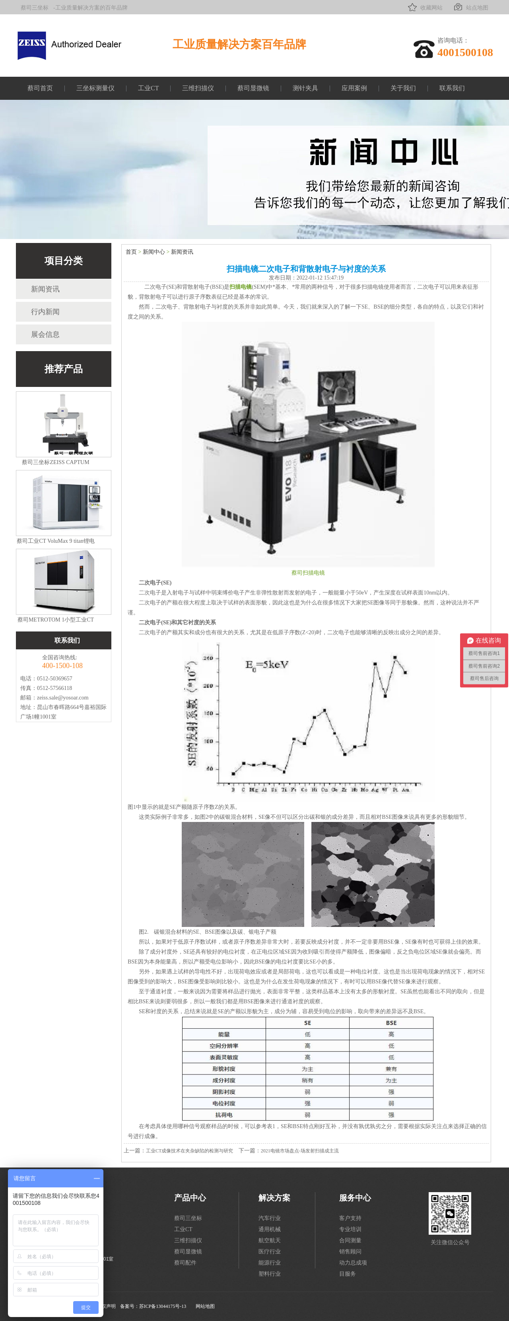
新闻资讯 (45, 289)
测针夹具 (305, 88)
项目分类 (64, 261)
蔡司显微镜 (253, 88)
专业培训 (350, 1229)
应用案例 (354, 88)
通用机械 (269, 1229)
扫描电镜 (240, 287)
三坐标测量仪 (95, 88)
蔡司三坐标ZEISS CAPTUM (55, 462)
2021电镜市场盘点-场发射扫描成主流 (300, 1151)
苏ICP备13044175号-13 (163, 1306)
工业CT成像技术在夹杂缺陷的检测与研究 (189, 1151)
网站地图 (205, 1306)
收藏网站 (424, 7)
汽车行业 (269, 1218)
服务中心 (355, 1197)
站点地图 (470, 7)
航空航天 (269, 1240)
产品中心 (190, 1197)
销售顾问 (350, 1252)
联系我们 (452, 88)
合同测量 (350, 1240)
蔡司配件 (185, 1263)
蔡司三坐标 (35, 8)
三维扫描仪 (198, 88)
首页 (131, 252)
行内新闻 (45, 312)
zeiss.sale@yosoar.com (63, 698)
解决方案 (274, 1197)
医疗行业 (269, 1252)
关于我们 (403, 88)
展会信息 (45, 334)
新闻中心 (154, 252)
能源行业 (269, 1263)
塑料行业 (269, 1274)
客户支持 (350, 1218)
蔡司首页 (40, 88)
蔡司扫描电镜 (308, 573)
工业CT (148, 88)
